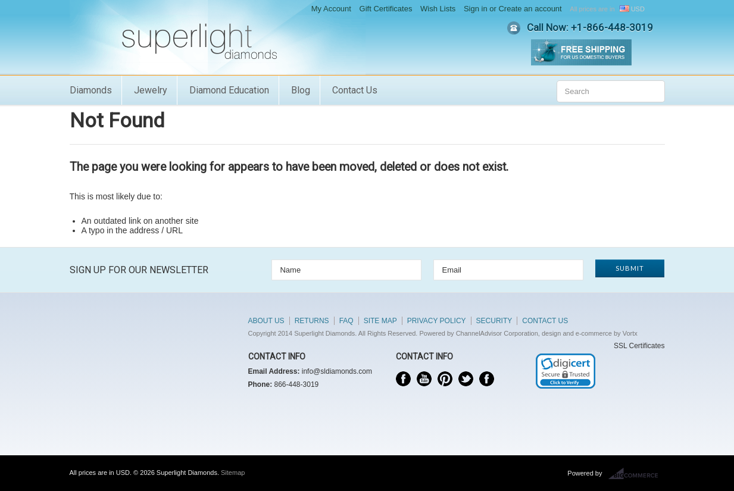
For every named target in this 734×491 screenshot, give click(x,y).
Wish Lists (437, 8)
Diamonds (91, 90)
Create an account (529, 8)
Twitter (465, 378)
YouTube (424, 378)
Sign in (476, 8)
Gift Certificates (386, 8)
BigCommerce (636, 473)
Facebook (403, 378)
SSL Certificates (639, 346)
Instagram (486, 378)
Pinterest (445, 378)
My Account (331, 8)
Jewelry (150, 90)
